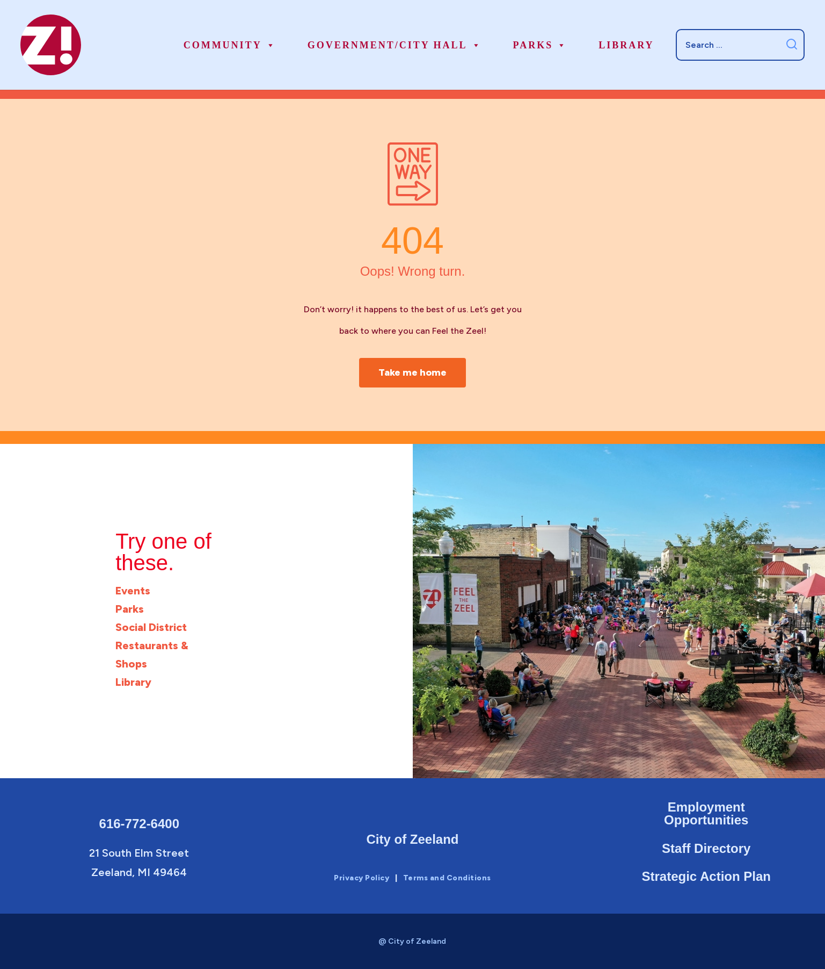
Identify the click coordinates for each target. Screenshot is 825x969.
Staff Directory (706, 848)
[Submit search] (791, 45)
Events (132, 590)
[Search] (740, 44)
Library (626, 45)
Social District (151, 627)
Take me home (413, 372)
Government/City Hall (395, 45)
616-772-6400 (139, 823)
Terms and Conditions (447, 877)
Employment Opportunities (706, 813)
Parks (540, 45)
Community (230, 45)
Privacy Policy (361, 877)
